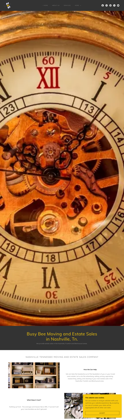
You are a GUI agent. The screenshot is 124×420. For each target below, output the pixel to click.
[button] (77, 5)
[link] (8, 5)
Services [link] (67, 5)
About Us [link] (56, 5)
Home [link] (46, 5)
